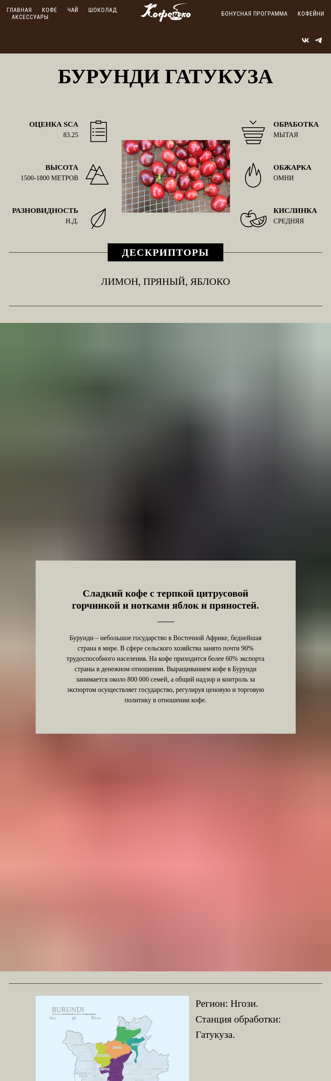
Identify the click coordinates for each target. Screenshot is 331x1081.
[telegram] (318, 40)
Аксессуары (30, 16)
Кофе (49, 9)
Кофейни (311, 13)
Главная (19, 9)
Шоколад (102, 9)
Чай (72, 9)
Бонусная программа (254, 13)
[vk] (305, 40)
